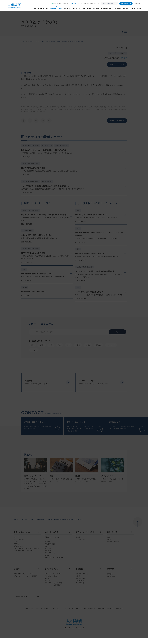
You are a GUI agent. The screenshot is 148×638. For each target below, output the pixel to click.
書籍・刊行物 (112, 532)
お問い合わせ (126, 3)
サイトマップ (69, 608)
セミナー (17, 569)
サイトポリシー (57, 608)
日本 (78, 249)
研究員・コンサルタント (85, 532)
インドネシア (111, 345)
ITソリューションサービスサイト (90, 3)
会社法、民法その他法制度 (59, 41)
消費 (32, 345)
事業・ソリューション (22, 532)
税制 (78, 228)
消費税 (78, 345)
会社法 (88, 345)
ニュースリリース (20, 596)
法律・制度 (45, 41)
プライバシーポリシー (43, 608)
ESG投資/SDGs (47, 145)
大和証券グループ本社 (105, 608)
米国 (24, 269)
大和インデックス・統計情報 (85, 608)
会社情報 (79, 569)
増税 (59, 345)
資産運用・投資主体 (61, 145)
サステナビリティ (51, 569)
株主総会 (98, 345)
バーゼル (33, 350)
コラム (25, 287)
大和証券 (119, 608)
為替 (68, 345)
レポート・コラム (33, 41)
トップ (23, 41)
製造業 (42, 345)
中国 (51, 345)
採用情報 (110, 569)
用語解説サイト (71, 3)
